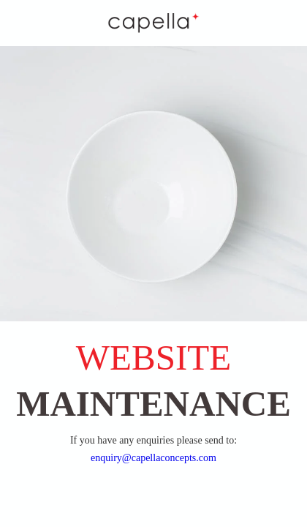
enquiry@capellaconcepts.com (153, 457)
